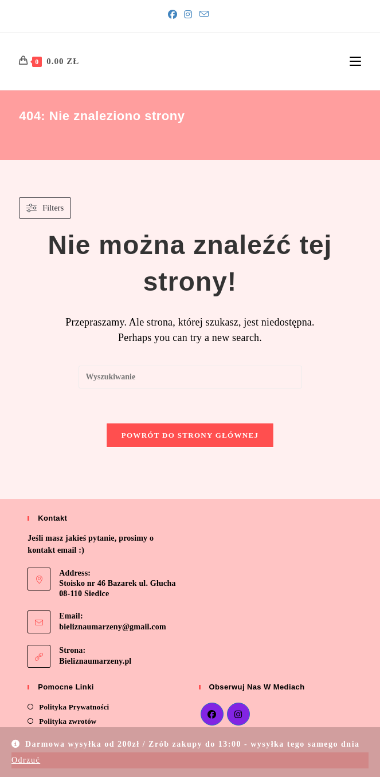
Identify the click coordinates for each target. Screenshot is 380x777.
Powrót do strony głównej (190, 435)
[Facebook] (174, 15)
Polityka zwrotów (67, 721)
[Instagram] (188, 15)
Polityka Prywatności (74, 707)
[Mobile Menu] (355, 61)
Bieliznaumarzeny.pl (95, 661)
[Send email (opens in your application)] (204, 14)
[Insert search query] (190, 377)
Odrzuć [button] (25, 760)
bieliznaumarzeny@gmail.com (112, 627)
